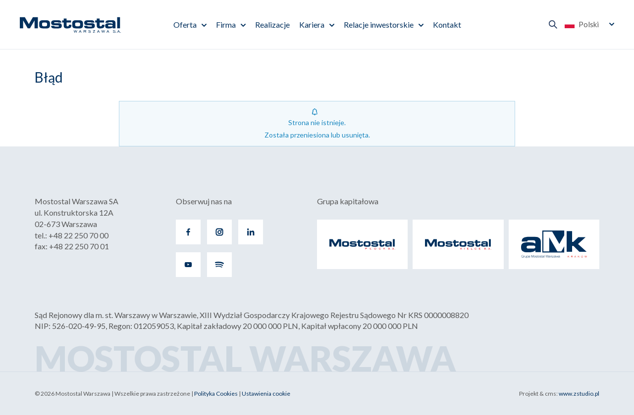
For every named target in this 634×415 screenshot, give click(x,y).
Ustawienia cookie (266, 393)
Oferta (185, 24)
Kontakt (447, 24)
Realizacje (272, 24)
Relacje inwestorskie (379, 24)
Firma (226, 24)
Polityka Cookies (216, 393)
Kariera (311, 24)
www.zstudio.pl (579, 393)
